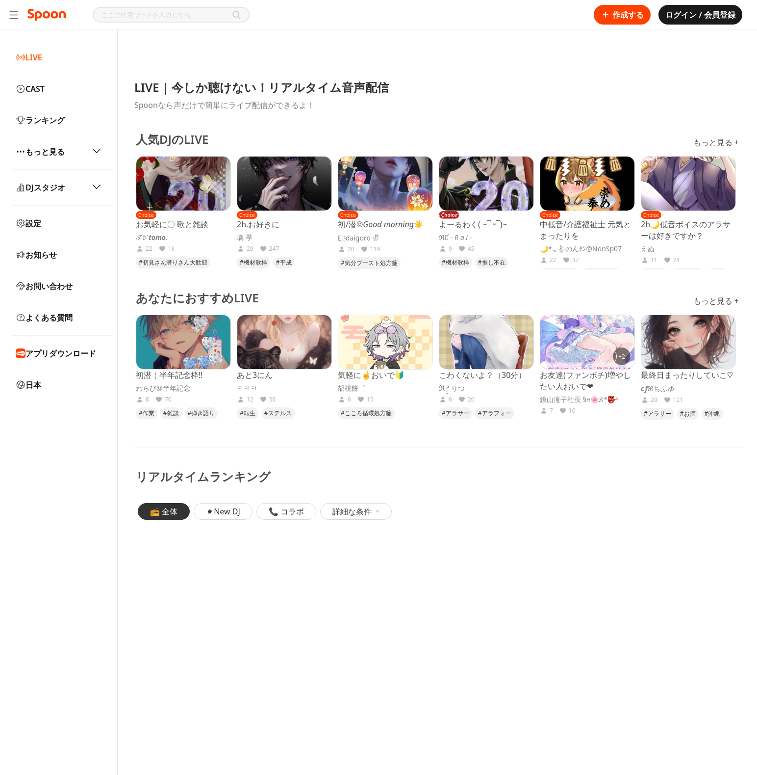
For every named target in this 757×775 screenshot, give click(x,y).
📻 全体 (163, 511)
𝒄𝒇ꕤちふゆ (657, 388)
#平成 (284, 262)
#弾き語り (201, 413)
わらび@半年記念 (163, 388)
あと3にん (255, 375)
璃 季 (244, 237)
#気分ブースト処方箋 (369, 263)
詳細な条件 (356, 511)
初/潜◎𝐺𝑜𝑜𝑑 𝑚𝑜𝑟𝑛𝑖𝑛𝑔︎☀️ (381, 224)
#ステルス (278, 413)
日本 (28, 384)
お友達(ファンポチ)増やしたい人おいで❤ (585, 381)
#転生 (247, 413)
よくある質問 (44, 317)
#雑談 (171, 413)
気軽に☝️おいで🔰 (371, 375)
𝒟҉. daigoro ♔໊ (358, 238)
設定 (28, 223)
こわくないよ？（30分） (482, 375)
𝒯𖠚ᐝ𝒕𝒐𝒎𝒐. (152, 237)
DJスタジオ (58, 187)
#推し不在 (491, 262)
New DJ (223, 511)
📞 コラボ (286, 511)
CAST (30, 88)
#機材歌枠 (253, 262)
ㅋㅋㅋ (247, 388)
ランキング (40, 120)
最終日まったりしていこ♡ (687, 375)
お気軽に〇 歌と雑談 (172, 224)
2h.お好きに (258, 224)
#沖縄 (712, 413)
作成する (622, 14)
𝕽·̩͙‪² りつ (452, 388)
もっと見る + (716, 142)
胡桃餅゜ (351, 388)
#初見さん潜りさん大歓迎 (173, 262)
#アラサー (455, 413)
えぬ (648, 248)
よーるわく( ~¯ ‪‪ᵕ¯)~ (473, 224)
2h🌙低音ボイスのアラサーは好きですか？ (686, 230)
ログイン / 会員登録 (700, 14)
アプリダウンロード (56, 353)
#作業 (146, 413)
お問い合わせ (44, 286)
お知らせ (36, 254)
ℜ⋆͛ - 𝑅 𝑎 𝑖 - (455, 237)
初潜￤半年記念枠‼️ (169, 375)
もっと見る (58, 152)
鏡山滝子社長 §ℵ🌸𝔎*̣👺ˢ (579, 399)
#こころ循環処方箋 (366, 413)
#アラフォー (494, 413)
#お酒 (688, 413)
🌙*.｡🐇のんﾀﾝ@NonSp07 (581, 248)
